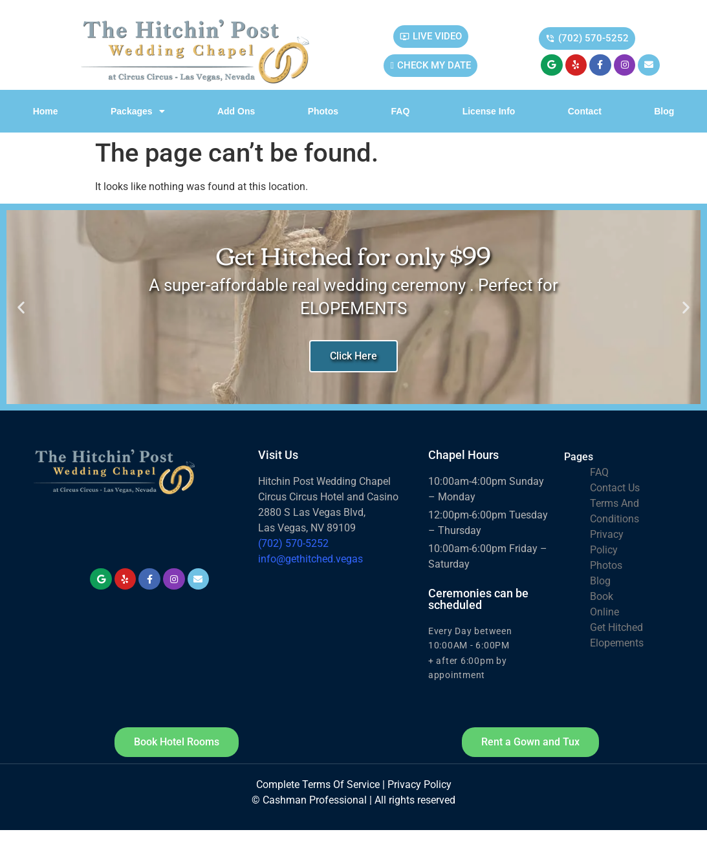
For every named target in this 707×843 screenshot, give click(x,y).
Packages (138, 111)
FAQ (400, 111)
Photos (323, 111)
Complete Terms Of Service (318, 784)
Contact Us (615, 488)
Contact (585, 111)
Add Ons (236, 111)
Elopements (617, 643)
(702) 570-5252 (293, 543)
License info (489, 111)
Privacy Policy (419, 784)
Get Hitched (616, 627)
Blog (664, 111)
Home (45, 111)
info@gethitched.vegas (310, 559)
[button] (21, 307)
